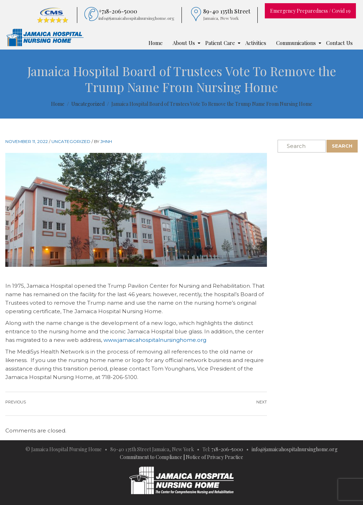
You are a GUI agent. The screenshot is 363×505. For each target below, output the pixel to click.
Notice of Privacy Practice (214, 457)
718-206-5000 (227, 449)
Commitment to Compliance (151, 457)
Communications (296, 42)
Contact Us (339, 42)
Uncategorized (70, 141)
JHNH (106, 141)
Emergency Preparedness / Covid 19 (310, 10)
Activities (255, 42)
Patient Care (220, 42)
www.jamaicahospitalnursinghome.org (155, 340)
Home (156, 42)
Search (342, 146)
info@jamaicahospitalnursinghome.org (294, 449)
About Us (184, 42)
